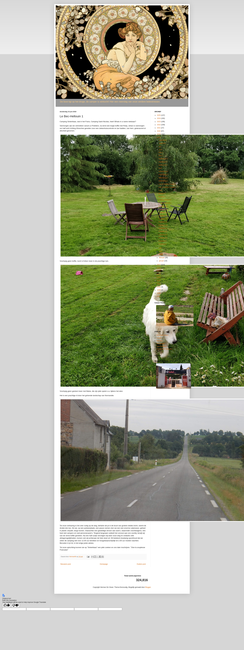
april (160, 251)
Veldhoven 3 (163, 159)
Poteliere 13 (163, 228)
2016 (159, 268)
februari (162, 258)
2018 (159, 137)
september (163, 140)
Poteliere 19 (163, 209)
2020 (159, 131)
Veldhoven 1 (163, 165)
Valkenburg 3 (163, 174)
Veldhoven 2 (163, 162)
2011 (159, 284)
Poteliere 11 (163, 235)
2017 (159, 265)
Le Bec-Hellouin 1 (165, 203)
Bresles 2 (162, 194)
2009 (159, 290)
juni (160, 150)
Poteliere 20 (163, 206)
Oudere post (141, 564)
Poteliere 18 (163, 212)
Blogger (148, 587)
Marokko (160, 341)
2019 (159, 134)
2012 (159, 281)
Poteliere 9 (162, 241)
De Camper (161, 344)
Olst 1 (161, 156)
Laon (160, 190)
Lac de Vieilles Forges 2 (167, 184)
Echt (160, 168)
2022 (159, 125)
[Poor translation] (15, 605)
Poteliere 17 (163, 216)
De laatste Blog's (163, 335)
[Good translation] (6, 605)
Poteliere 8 (162, 244)
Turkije (159, 338)
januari (161, 261)
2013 (159, 277)
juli (160, 146)
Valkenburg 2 (163, 178)
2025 (159, 115)
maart (161, 254)
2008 (159, 293)
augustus (162, 143)
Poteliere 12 (163, 231)
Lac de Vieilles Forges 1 (167, 187)
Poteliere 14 (163, 225)
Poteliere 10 (163, 238)
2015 (159, 271)
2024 (159, 118)
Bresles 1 (162, 197)
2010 (159, 287)
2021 (159, 128)
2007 (159, 296)
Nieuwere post (65, 564)
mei (160, 248)
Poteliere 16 (163, 219)
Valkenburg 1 (163, 181)
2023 (159, 122)
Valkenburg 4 (163, 171)
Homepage (104, 564)
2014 (159, 274)
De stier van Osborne (164, 349)
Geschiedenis (161, 346)
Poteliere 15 (163, 222)
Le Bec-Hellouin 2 (165, 200)
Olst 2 (161, 152)
